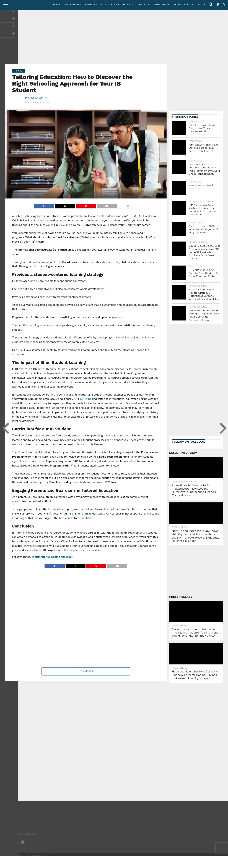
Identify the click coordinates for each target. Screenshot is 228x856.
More (202, 4)
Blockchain (109, 4)
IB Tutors (85, 398)
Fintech (90, 4)
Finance (144, 4)
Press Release (183, 4)
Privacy (192, 853)
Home (56, 4)
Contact (180, 853)
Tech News (72, 4)
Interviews (161, 4)
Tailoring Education (59, 557)
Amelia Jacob (35, 97)
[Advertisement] (114, 36)
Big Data (128, 4)
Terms (204, 853)
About (168, 853)
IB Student (38, 557)
